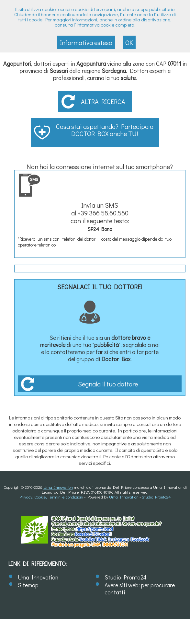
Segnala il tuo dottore (108, 384)
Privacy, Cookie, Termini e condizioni (51, 496)
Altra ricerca (103, 101)
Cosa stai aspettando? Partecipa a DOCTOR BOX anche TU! (104, 130)
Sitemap (28, 585)
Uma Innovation (58, 487)
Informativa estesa (86, 42)
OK (129, 42)
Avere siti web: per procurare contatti (140, 588)
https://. (94, 529)
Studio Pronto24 (156, 496)
